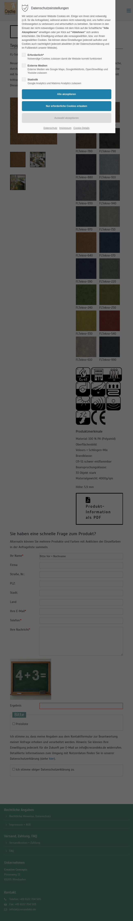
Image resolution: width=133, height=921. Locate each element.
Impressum (65, 128)
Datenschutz (50, 128)
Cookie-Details (81, 128)
